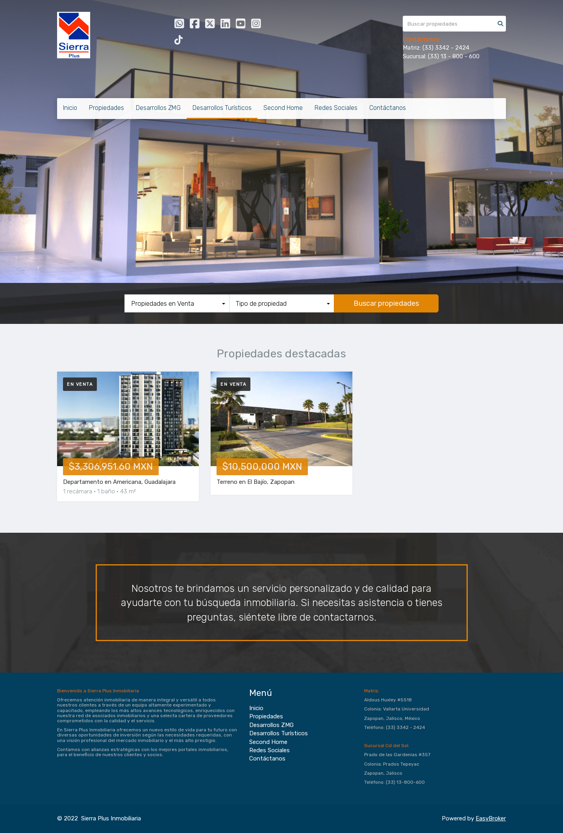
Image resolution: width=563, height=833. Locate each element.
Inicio (70, 108)
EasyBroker (491, 818)
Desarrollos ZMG (158, 108)
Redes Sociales (336, 108)
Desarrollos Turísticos (222, 108)
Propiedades (106, 108)
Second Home (283, 108)
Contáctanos (387, 108)
